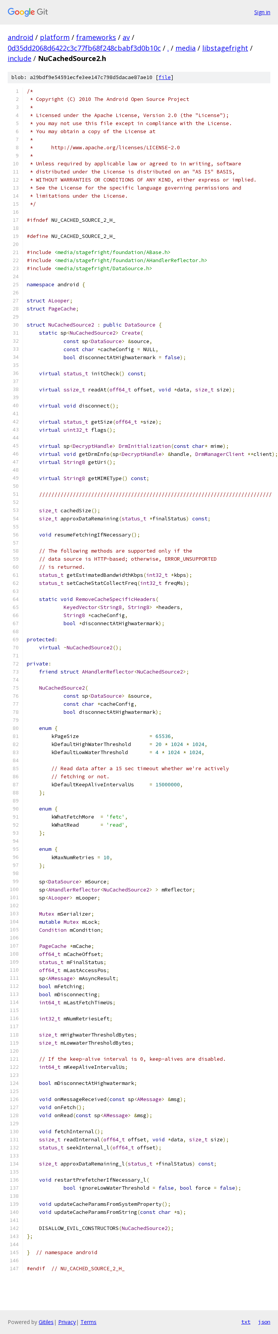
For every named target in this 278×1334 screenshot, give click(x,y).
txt (245, 1321)
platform (55, 37)
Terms (88, 1322)
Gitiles (46, 1322)
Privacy (67, 1322)
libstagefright (225, 48)
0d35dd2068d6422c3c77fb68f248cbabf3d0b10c (84, 48)
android (20, 37)
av (126, 37)
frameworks (96, 37)
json (264, 1321)
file (165, 77)
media (185, 48)
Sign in (262, 12)
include (19, 58)
